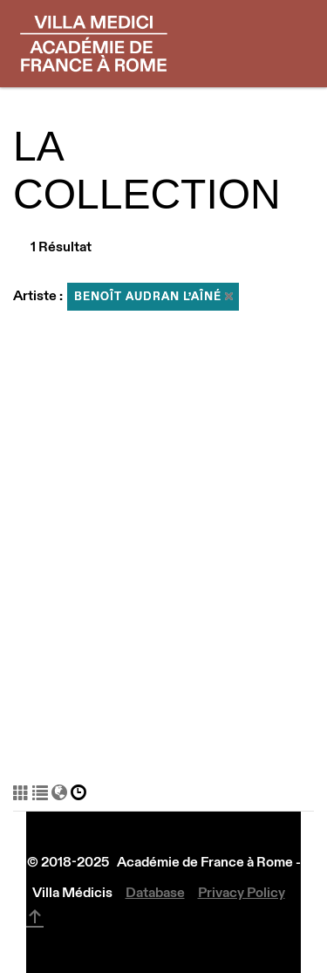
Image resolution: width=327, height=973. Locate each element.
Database (155, 892)
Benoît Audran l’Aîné (154, 296)
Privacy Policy (241, 892)
